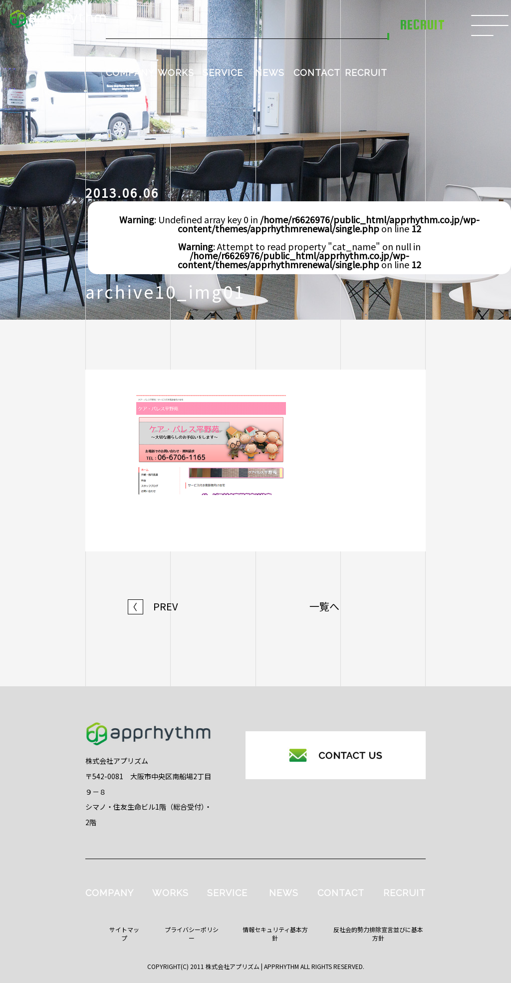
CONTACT (316, 72)
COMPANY (130, 72)
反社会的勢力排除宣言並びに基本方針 (378, 933)
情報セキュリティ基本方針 (275, 933)
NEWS (269, 72)
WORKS (176, 72)
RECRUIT (366, 72)
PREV (153, 606)
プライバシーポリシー (192, 933)
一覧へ (324, 606)
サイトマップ (124, 933)
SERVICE (223, 72)
